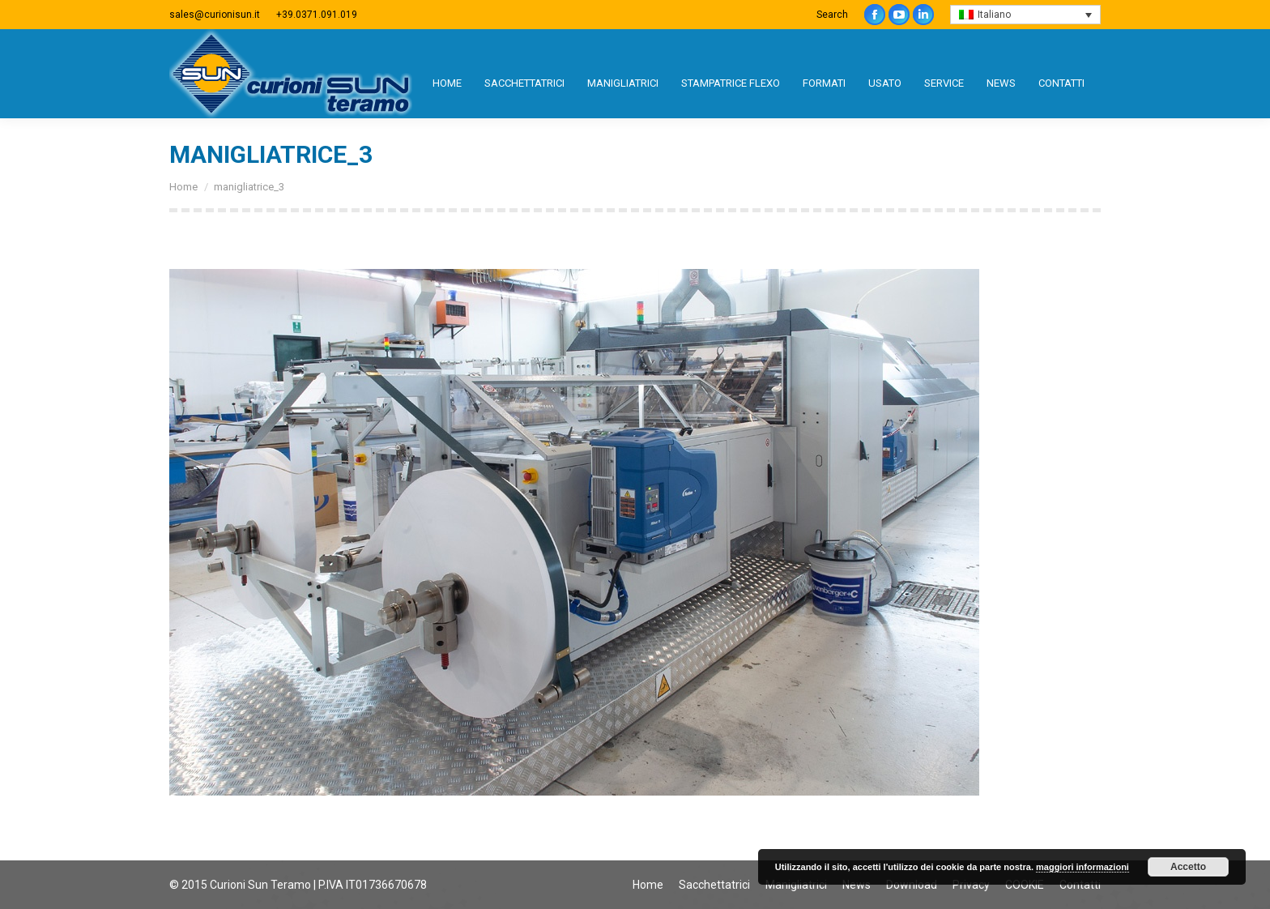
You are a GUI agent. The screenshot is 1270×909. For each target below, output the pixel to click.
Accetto (1188, 867)
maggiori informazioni (1082, 867)
